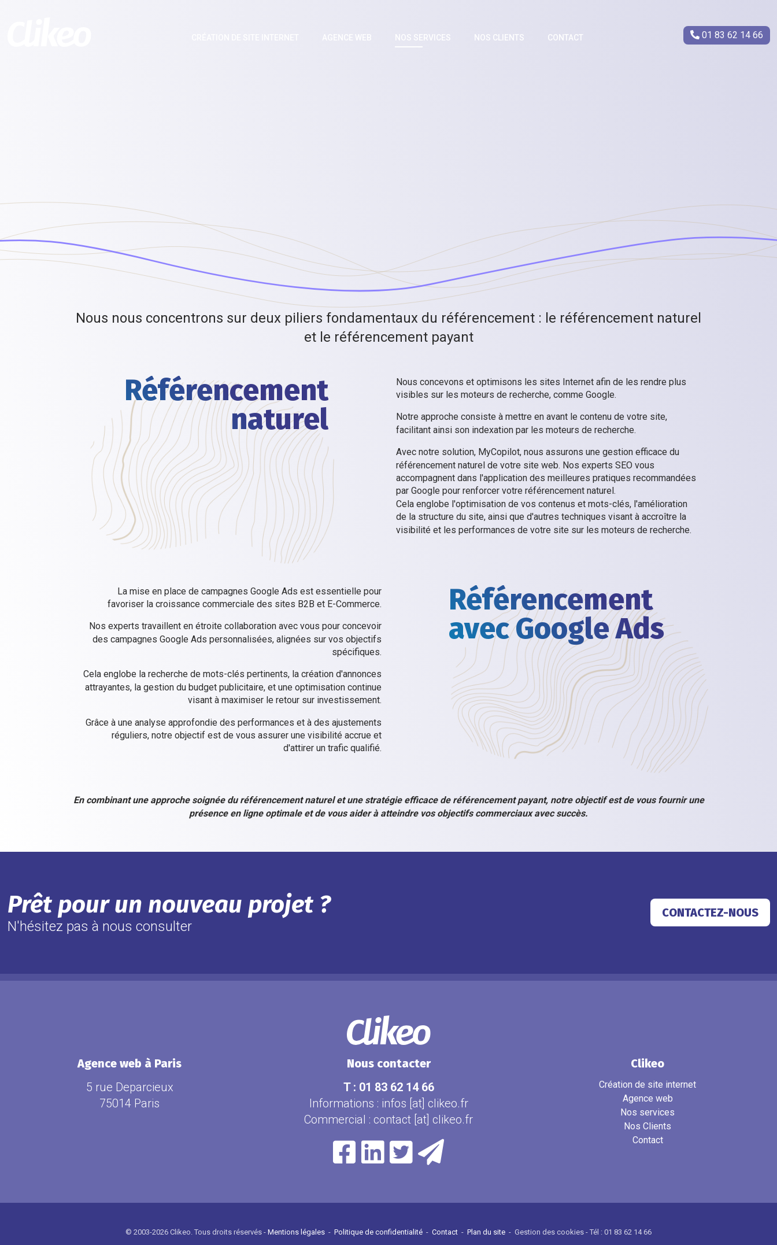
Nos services (423, 37)
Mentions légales (297, 1232)
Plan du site (487, 1232)
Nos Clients (499, 37)
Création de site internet (245, 37)
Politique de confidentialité (379, 1232)
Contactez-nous (710, 912)
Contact (565, 37)
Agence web (347, 37)
